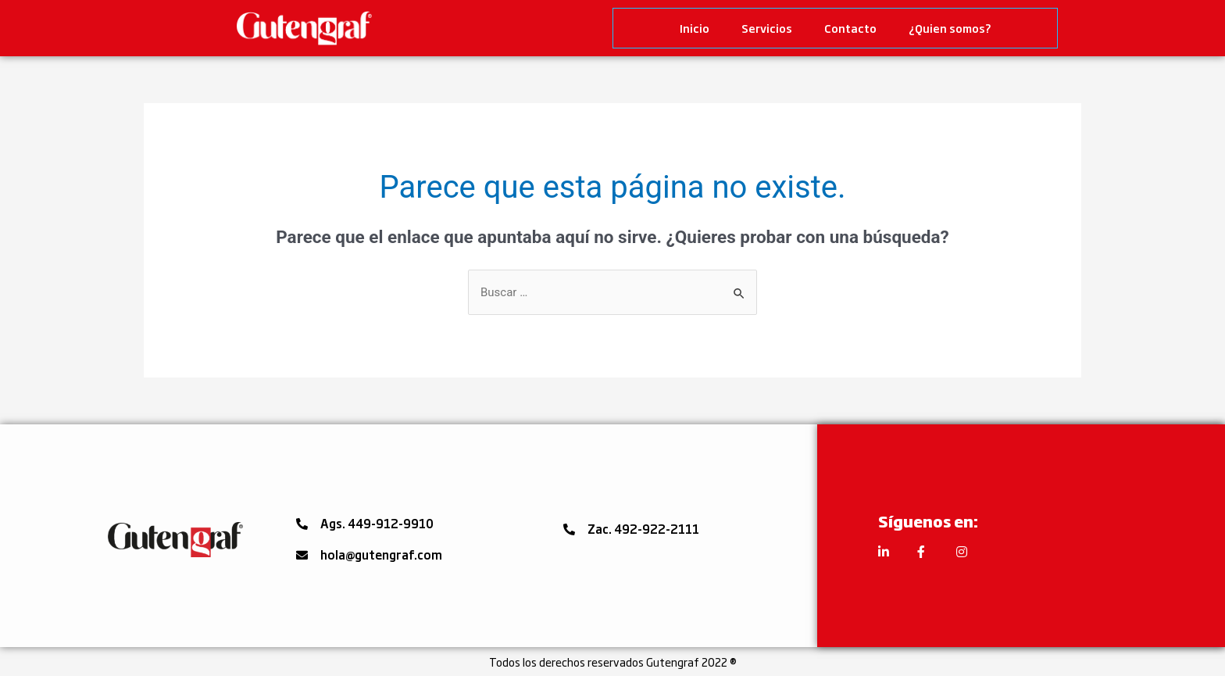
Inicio (694, 28)
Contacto (850, 28)
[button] (364, 523)
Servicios (766, 28)
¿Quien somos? (950, 28)
